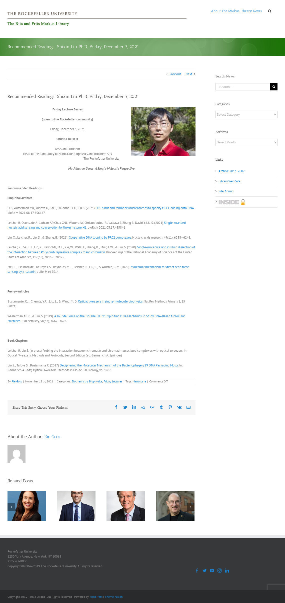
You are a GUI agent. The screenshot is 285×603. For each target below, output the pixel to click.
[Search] (269, 10)
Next (189, 74)
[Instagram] (220, 571)
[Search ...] (243, 86)
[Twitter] (204, 571)
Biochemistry (80, 381)
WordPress (96, 597)
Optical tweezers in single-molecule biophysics (110, 301)
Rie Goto (17, 381)
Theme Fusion (114, 597)
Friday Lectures (113, 381)
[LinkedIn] (227, 571)
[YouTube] (212, 571)
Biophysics (95, 381)
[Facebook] (197, 571)
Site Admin (226, 191)
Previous (175, 74)
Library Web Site (229, 181)
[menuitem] (236, 10)
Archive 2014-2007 (231, 171)
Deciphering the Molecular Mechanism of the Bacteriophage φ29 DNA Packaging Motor (119, 365)
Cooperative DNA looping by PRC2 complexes (100, 237)
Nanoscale (139, 381)
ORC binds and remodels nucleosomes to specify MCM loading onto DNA (145, 208)
